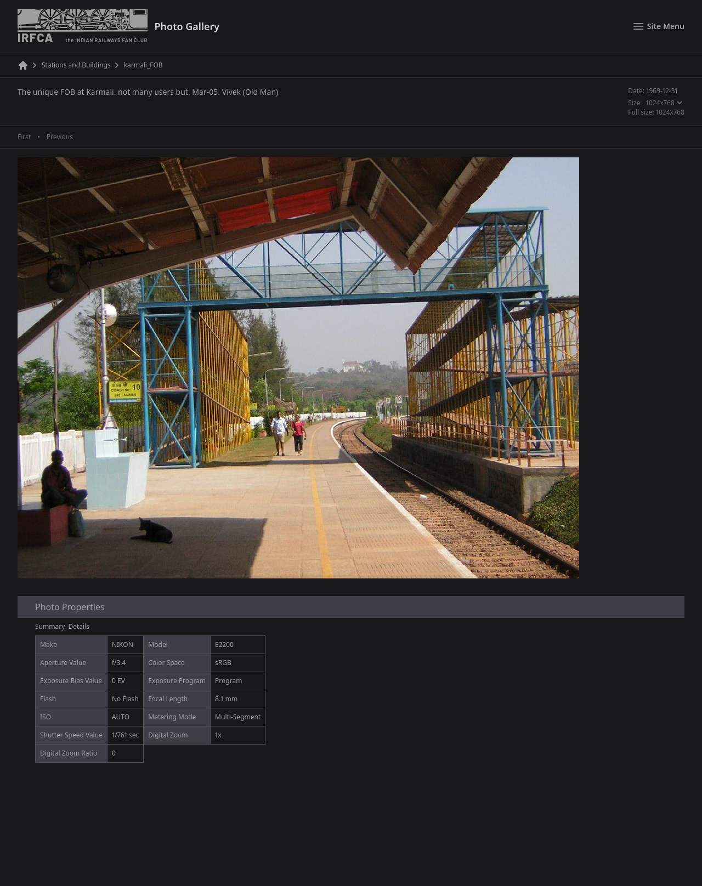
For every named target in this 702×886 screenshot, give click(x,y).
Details (79, 626)
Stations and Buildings (76, 65)
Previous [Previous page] (60, 137)
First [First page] (24, 137)
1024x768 (670, 112)
